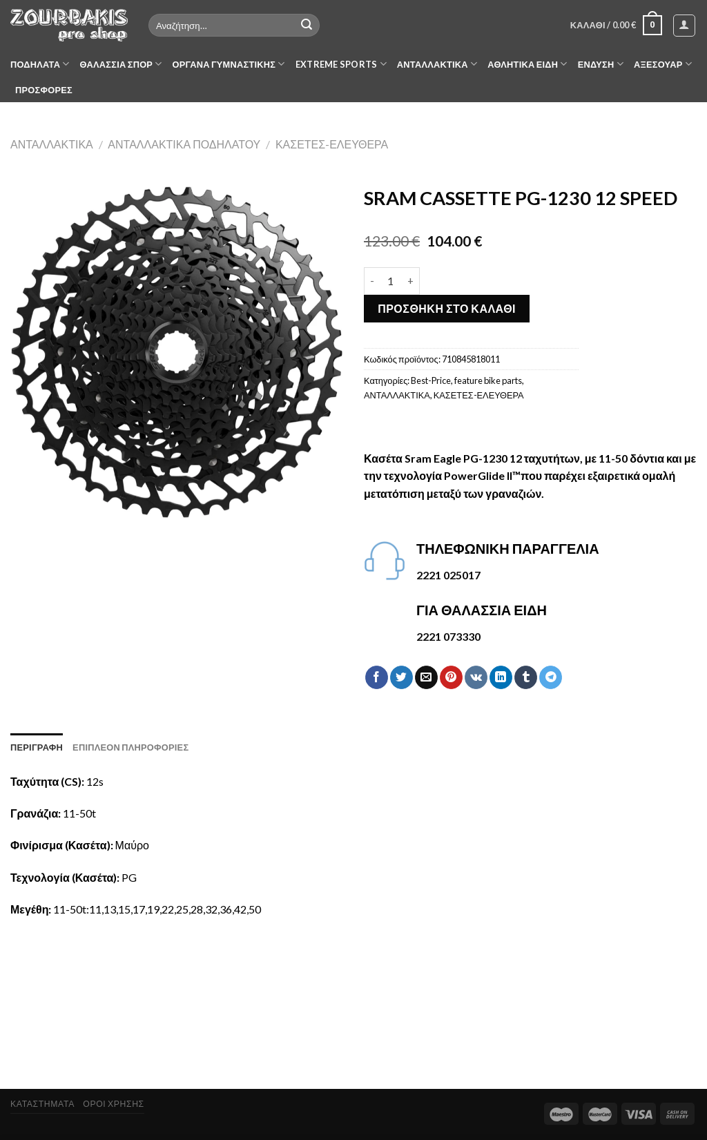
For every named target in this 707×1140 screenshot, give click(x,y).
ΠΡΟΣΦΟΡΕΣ (43, 89)
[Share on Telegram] (550, 677)
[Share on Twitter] (401, 677)
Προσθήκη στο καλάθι (447, 308)
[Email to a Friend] (426, 677)
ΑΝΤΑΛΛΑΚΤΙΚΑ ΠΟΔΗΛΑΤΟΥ (184, 144)
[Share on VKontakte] (476, 677)
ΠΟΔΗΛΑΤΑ (40, 63)
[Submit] (306, 25)
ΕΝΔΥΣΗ (600, 63)
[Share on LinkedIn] (501, 677)
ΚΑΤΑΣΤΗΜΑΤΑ (42, 1104)
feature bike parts (488, 380)
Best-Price (431, 380)
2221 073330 (448, 636)
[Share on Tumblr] (525, 677)
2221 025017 (448, 574)
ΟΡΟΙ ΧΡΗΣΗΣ (113, 1104)
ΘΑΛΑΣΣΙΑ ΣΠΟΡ (121, 63)
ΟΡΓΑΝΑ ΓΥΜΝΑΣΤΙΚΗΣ (229, 63)
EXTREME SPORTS (341, 63)
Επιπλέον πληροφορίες (130, 747)
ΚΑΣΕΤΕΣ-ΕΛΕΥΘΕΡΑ (331, 144)
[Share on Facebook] (376, 677)
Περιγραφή (36, 747)
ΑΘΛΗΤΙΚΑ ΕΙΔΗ (527, 63)
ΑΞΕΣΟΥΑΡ (663, 63)
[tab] (36, 747)
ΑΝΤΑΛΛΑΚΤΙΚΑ (437, 63)
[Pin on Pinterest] (451, 677)
